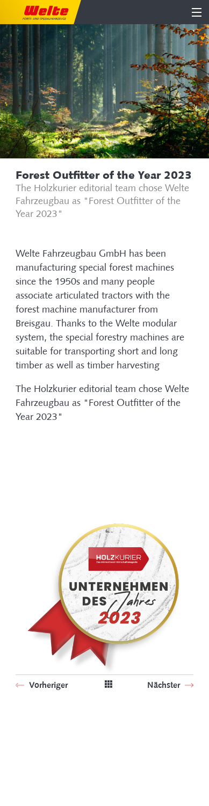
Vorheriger (47, 685)
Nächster (164, 685)
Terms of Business (48, 770)
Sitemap (30, 741)
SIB (21, 727)
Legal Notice (39, 756)
